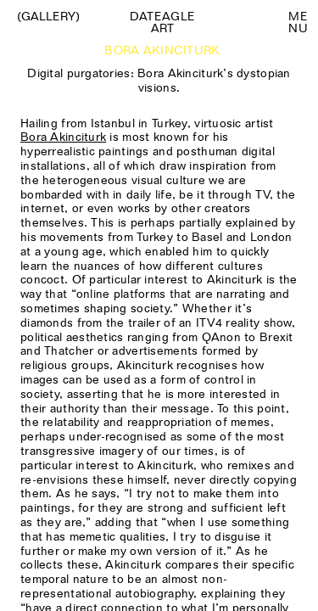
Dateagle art (162, 22)
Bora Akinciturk (63, 136)
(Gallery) (48, 16)
